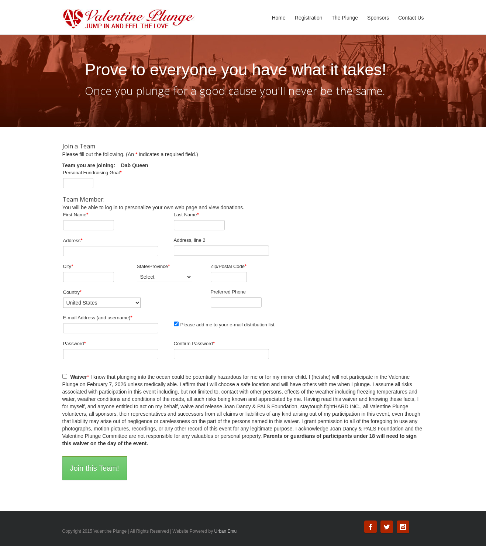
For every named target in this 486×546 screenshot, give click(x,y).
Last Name (186, 214)
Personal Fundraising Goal (92, 172)
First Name (76, 214)
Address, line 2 (190, 240)
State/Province (153, 266)
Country (72, 292)
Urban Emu (225, 531)
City (68, 266)
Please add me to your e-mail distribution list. (225, 324)
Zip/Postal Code (229, 266)
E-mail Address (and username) (97, 317)
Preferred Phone (228, 292)
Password (74, 343)
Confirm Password (194, 343)
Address (73, 240)
